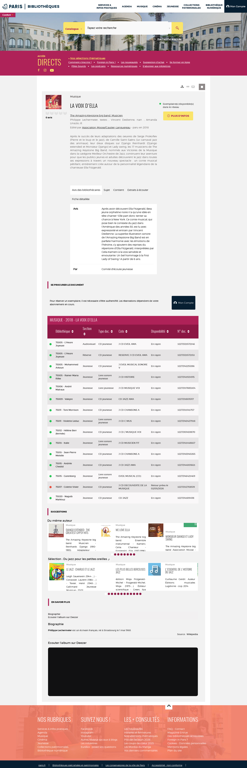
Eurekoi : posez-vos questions (98, 744)
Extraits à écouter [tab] (137, 189)
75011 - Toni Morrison (67, 407)
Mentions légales (177, 744)
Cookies (172, 741)
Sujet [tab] (107, 189)
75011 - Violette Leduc (67, 418)
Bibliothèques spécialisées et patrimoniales (75, 763)
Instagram (87, 730)
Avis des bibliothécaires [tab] (86, 189)
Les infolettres (89, 741)
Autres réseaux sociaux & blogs (99, 737)
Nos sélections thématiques (141, 733)
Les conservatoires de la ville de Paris (125, 763)
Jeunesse (43, 741)
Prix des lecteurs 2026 (137, 737)
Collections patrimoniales (52, 744)
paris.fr (42, 763)
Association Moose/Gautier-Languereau (106, 127)
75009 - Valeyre (64, 396)
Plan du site (174, 748)
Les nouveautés (133, 726)
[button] (235, 6)
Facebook (87, 726)
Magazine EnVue (177, 730)
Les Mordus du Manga (137, 744)
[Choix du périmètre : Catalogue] (74, 28)
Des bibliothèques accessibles (185, 733)
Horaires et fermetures (137, 730)
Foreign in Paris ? (177, 737)
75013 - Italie (62, 440)
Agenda (42, 730)
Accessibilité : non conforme (167, 763)
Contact (180, 726)
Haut (168, 703)
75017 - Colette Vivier (67, 484)
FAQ (170, 726)
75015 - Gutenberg (66, 473)
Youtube (86, 733)
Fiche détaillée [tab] (80, 199)
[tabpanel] (113, 239)
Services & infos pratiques (52, 726)
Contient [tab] (118, 189)
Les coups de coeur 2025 (139, 741)
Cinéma (42, 737)
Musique (42, 733)
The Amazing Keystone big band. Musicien (96, 115)
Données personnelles (192, 741)
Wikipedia (192, 632)
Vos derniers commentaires (141, 748)
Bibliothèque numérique (52, 748)
